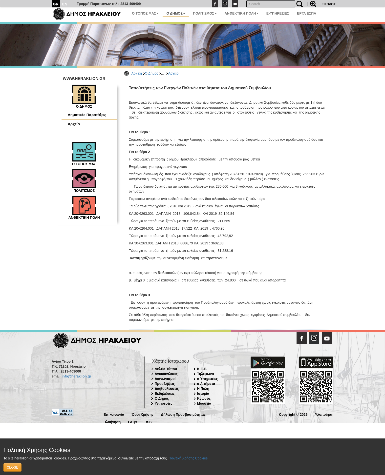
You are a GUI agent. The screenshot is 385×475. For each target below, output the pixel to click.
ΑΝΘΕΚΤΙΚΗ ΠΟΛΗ (241, 13)
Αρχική (136, 73)
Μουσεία (204, 403)
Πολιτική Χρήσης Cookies (188, 458)
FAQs (132, 421)
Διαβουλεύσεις (167, 389)
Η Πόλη (203, 389)
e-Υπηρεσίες (207, 379)
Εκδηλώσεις (165, 394)
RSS (148, 421)
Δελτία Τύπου (166, 369)
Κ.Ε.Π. (202, 369)
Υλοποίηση (324, 414)
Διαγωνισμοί (165, 379)
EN (64, 4)
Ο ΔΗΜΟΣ (175, 13)
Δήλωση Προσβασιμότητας (183, 414)
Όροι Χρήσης (143, 414)
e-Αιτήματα (206, 384)
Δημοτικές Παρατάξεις (87, 115)
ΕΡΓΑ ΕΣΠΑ (306, 13)
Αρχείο (173, 73)
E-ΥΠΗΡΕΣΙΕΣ (277, 13)
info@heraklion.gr (76, 376)
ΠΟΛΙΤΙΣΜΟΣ (205, 13)
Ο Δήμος (151, 73)
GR (56, 4)
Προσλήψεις (165, 384)
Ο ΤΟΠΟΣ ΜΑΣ (145, 13)
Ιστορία (203, 394)
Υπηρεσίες (163, 403)
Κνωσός (204, 398)
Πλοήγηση (112, 421)
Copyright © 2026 (293, 414)
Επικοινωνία (114, 414)
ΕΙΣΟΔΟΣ (328, 4)
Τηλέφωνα (205, 374)
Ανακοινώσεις (166, 374)
